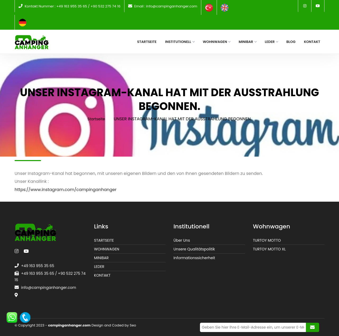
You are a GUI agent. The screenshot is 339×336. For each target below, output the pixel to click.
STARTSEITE (104, 240)
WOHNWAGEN (106, 249)
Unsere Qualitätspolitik (194, 249)
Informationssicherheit (194, 257)
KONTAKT (102, 275)
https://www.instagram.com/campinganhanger (66, 190)
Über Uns (181, 240)
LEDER (99, 266)
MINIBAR (101, 257)
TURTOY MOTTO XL (269, 249)
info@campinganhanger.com (171, 6)
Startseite (96, 119)
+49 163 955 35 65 (37, 265)
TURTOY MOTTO (267, 240)
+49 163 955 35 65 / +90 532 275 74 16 (88, 6)
